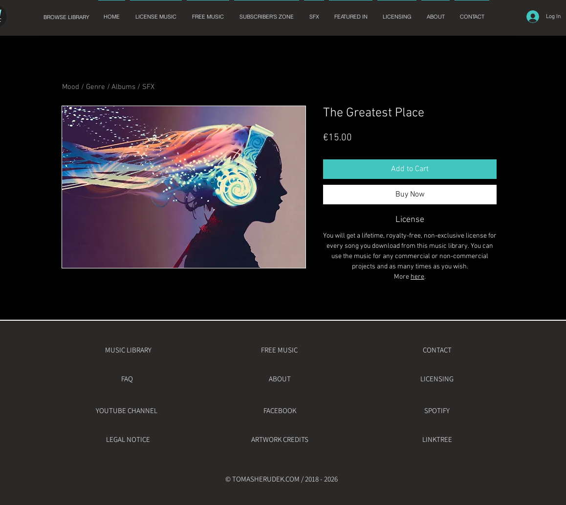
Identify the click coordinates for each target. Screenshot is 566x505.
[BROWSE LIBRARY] (66, 17)
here (417, 277)
